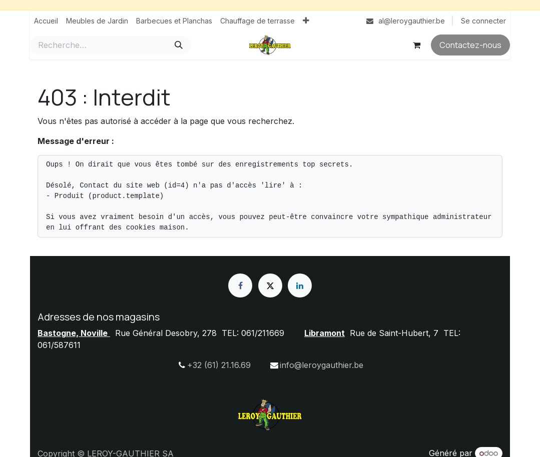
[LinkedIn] (300, 286)
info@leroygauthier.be (321, 365)
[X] (270, 286)
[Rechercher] (178, 45)
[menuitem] (46, 21)
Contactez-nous (470, 45)
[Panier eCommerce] (416, 45)
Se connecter (483, 20)
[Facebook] (240, 286)
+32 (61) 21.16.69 (219, 365)
